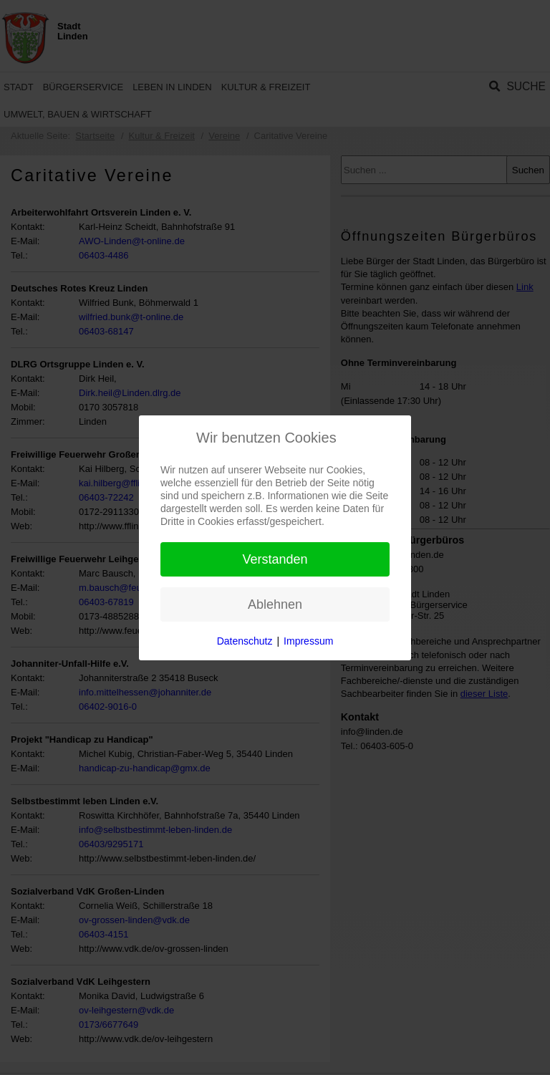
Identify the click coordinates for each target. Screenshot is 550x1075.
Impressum (308, 641)
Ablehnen (275, 604)
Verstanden (274, 559)
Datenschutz (245, 641)
